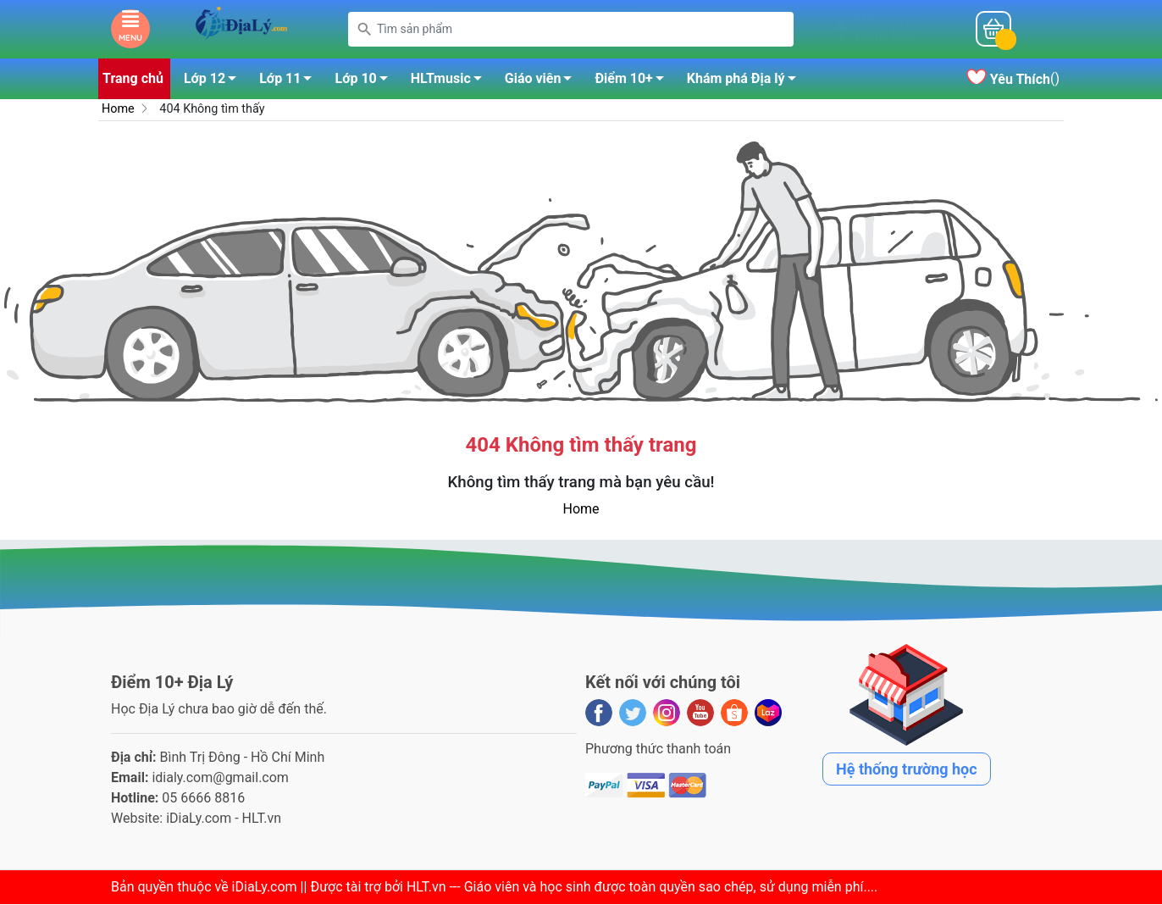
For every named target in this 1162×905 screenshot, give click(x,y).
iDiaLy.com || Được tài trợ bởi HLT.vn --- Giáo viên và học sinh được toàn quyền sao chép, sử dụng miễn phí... (553, 888)
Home (118, 110)
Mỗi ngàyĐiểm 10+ (883, 30)
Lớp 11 (290, 82)
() (1013, 80)
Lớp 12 (215, 82)
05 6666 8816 (203, 799)
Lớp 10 (365, 82)
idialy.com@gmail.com (220, 778)
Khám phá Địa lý (746, 82)
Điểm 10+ (633, 82)
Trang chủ (132, 79)
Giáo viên (543, 82)
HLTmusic (451, 82)
